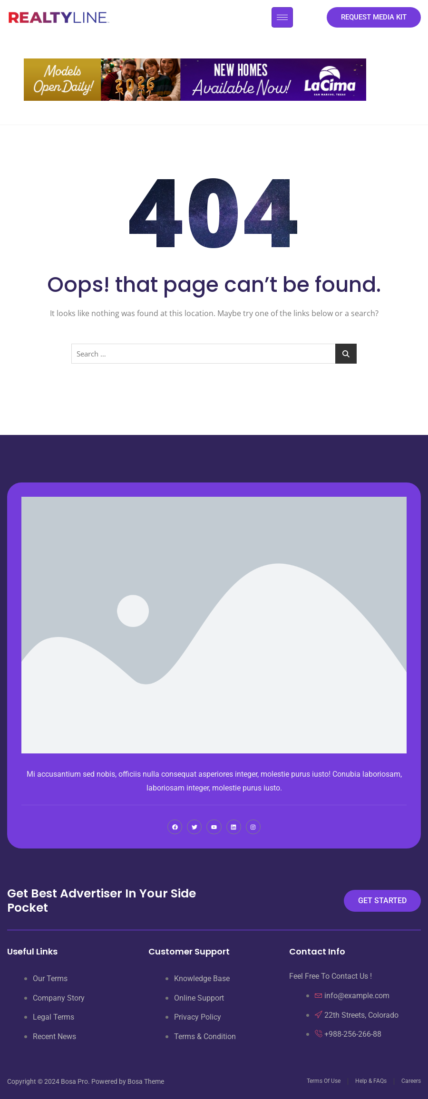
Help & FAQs (371, 1081)
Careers (411, 1081)
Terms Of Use (323, 1081)
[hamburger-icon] (282, 17)
